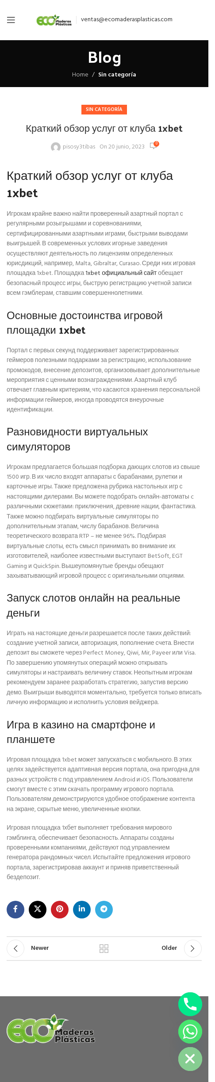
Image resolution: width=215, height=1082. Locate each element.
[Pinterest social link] (60, 909)
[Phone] (190, 1004)
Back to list (104, 948)
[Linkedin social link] (82, 909)
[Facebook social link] (15, 909)
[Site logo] (54, 20)
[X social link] (37, 909)
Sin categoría (117, 75)
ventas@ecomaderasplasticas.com (127, 20)
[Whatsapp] (190, 1032)
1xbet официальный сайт (121, 273)
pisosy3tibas (79, 147)
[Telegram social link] (104, 909)
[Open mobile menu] (11, 20)
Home (80, 75)
